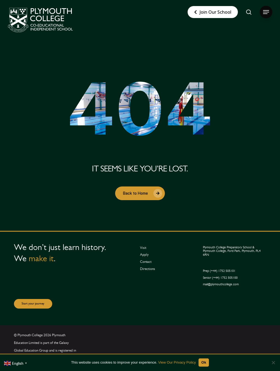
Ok (203, 362)
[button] (266, 12)
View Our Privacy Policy (177, 362)
